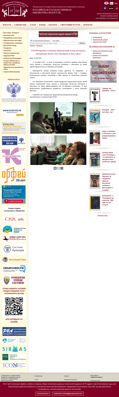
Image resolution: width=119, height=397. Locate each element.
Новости (39, 45)
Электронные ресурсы (70, 379)
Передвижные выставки (13, 38)
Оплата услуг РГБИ (99, 42)
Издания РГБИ (9, 56)
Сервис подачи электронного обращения (14, 209)
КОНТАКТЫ (87, 25)
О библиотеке (38, 376)
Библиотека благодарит (12, 58)
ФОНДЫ (42, 25)
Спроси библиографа (12, 72)
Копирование (97, 37)
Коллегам (7, 50)
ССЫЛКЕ (14, 322)
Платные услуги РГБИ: (100, 32)
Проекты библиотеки (11, 53)
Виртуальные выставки (13, 40)
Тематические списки (100, 39)
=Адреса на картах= (96, 377)
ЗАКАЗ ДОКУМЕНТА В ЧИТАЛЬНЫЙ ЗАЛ (107, 18)
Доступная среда (10, 45)
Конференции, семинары (13, 43)
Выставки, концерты (11, 33)
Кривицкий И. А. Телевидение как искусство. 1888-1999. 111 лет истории (108, 200)
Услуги (36, 379)
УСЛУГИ (33, 25)
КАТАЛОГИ (53, 25)
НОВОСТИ (7, 25)
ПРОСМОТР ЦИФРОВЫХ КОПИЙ (109, 16)
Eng (116, 3)
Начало (32, 45)
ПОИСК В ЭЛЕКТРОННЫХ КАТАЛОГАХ (107, 13)
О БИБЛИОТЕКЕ (20, 25)
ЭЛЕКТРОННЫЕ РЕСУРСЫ (70, 25)
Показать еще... (102, 215)
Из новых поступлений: (101, 46)
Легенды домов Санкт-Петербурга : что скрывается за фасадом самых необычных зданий (109, 157)
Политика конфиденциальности (68, 393)
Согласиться (43, 393)
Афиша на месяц (14, 79)
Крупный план (9, 35)
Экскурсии (7, 48)
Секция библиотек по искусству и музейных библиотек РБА (12, 63)
